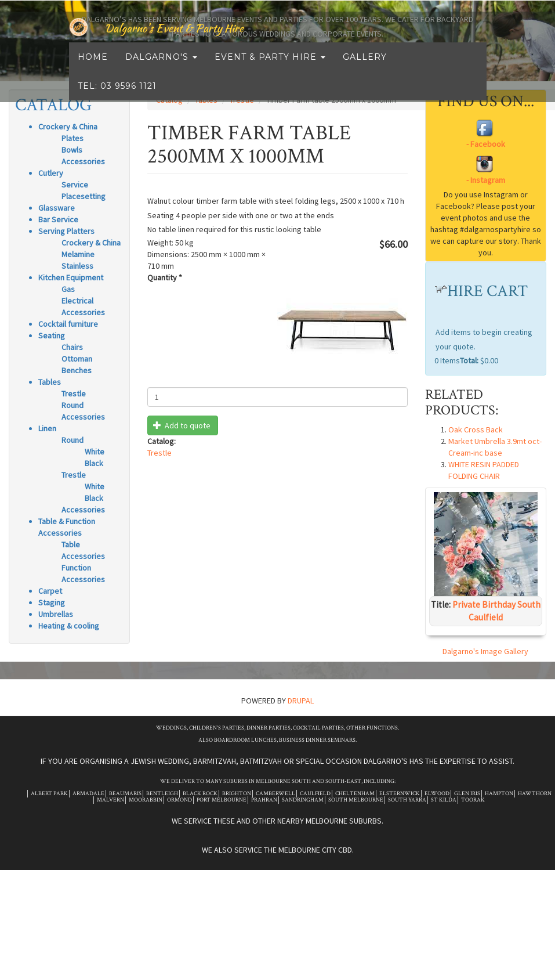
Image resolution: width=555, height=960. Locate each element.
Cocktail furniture (68, 324)
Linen (47, 428)
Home (93, 69)
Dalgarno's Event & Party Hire (195, 40)
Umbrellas (55, 614)
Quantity (164, 277)
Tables (49, 382)
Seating (51, 335)
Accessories (83, 161)
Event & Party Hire (270, 69)
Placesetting (83, 196)
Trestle (73, 393)
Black (94, 463)
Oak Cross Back (475, 429)
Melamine (78, 254)
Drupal (301, 700)
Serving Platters (66, 231)
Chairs (72, 347)
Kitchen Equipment (70, 277)
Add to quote (182, 425)
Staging (51, 602)
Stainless (77, 266)
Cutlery (50, 173)
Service (74, 184)
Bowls (71, 150)
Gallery (365, 69)
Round (72, 405)
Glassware (56, 208)
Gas (68, 289)
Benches (76, 370)
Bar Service (58, 219)
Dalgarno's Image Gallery (485, 651)
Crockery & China (91, 242)
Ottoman (76, 358)
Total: (469, 360)
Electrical (77, 300)
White (94, 451)
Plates (72, 138)
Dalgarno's (161, 69)
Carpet (50, 591)
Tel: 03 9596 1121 (117, 98)
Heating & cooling (68, 625)
